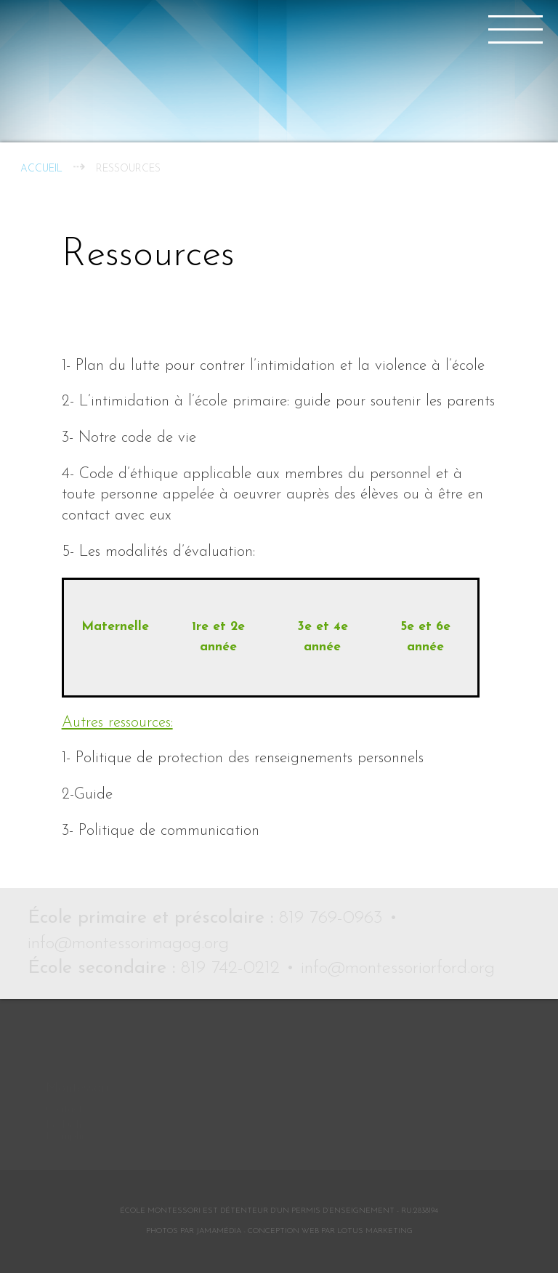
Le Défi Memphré (68, 1104)
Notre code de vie (137, 437)
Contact (64, 1082)
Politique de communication (168, 830)
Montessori (78, 1061)
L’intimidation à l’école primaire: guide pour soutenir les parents (287, 401)
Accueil (41, 169)
